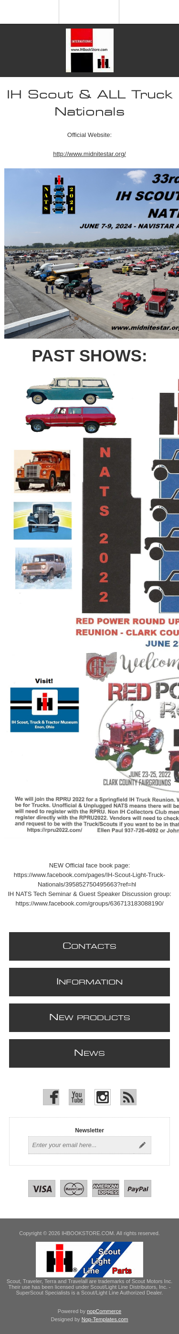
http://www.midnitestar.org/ (89, 153)
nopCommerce (104, 1311)
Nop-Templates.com (105, 1319)
